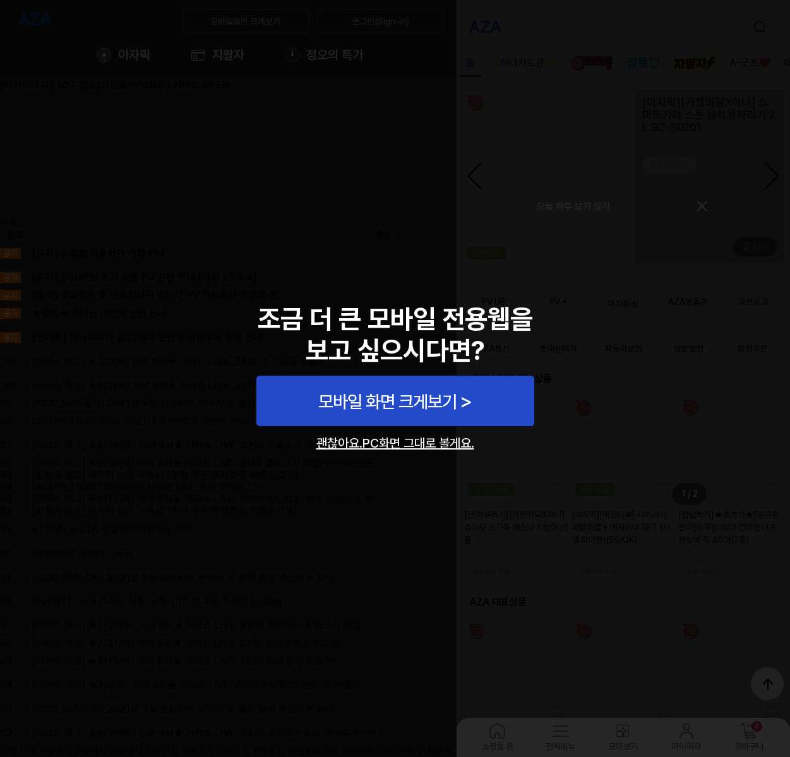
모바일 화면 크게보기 (387, 401)
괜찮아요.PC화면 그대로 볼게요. (395, 443)
